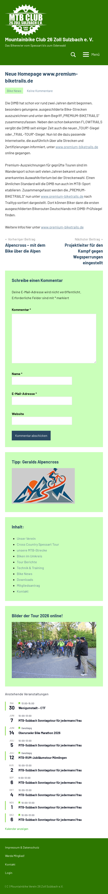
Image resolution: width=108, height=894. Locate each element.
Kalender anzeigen (16, 828)
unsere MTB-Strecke (32, 550)
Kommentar (21, 309)
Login (8, 873)
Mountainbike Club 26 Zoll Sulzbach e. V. (49, 39)
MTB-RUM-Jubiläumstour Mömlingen (42, 757)
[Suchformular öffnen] (73, 54)
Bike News (14, 91)
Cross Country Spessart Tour (38, 544)
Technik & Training (30, 568)
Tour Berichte (27, 562)
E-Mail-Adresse (24, 394)
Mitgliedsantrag (28, 585)
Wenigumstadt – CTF (32, 708)
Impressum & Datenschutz (22, 847)
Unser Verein (26, 538)
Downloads (25, 579)
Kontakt (23, 591)
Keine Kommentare (40, 91)
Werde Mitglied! (15, 856)
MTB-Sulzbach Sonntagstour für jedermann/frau (50, 720)
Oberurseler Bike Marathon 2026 (39, 733)
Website (18, 414)
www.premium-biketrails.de (76, 147)
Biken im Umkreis (29, 556)
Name (17, 374)
